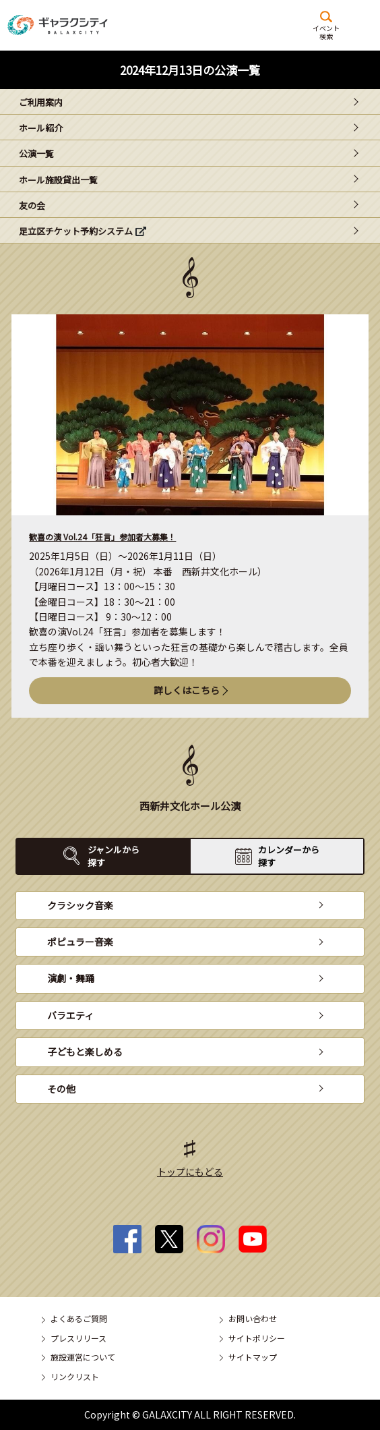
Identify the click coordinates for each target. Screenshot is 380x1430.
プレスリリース (78, 1338)
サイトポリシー (256, 1338)
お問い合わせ (252, 1318)
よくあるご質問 (79, 1318)
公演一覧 (36, 153)
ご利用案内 (41, 102)
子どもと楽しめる (85, 1051)
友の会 (32, 205)
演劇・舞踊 (70, 978)
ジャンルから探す (113, 855)
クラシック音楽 (80, 905)
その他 (61, 1088)
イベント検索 (326, 31)
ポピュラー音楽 (80, 941)
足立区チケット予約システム (76, 231)
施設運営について (83, 1357)
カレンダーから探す (288, 855)
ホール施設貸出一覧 (58, 179)
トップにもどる (190, 1171)
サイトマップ (252, 1357)
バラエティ (70, 1015)
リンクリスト (75, 1376)
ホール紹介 (41, 127)
